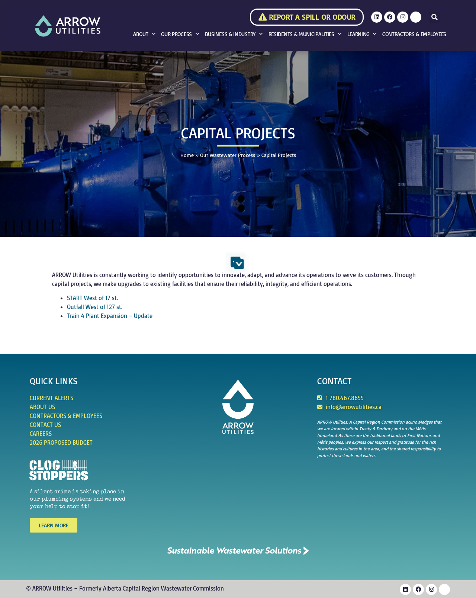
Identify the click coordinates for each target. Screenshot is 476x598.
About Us (42, 407)
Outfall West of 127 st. (94, 307)
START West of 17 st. (92, 298)
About (144, 34)
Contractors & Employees (414, 34)
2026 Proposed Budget (61, 442)
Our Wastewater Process (227, 155)
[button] (434, 17)
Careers (41, 433)
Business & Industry (234, 34)
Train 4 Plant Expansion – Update (109, 315)
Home (187, 155)
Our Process (180, 34)
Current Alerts (51, 398)
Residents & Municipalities (304, 34)
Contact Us (45, 424)
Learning (361, 34)
